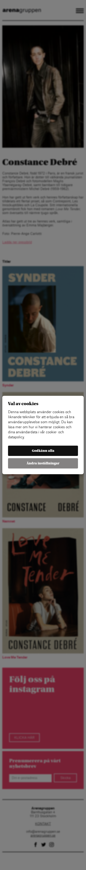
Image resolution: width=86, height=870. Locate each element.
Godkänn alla (43, 451)
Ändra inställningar (43, 463)
